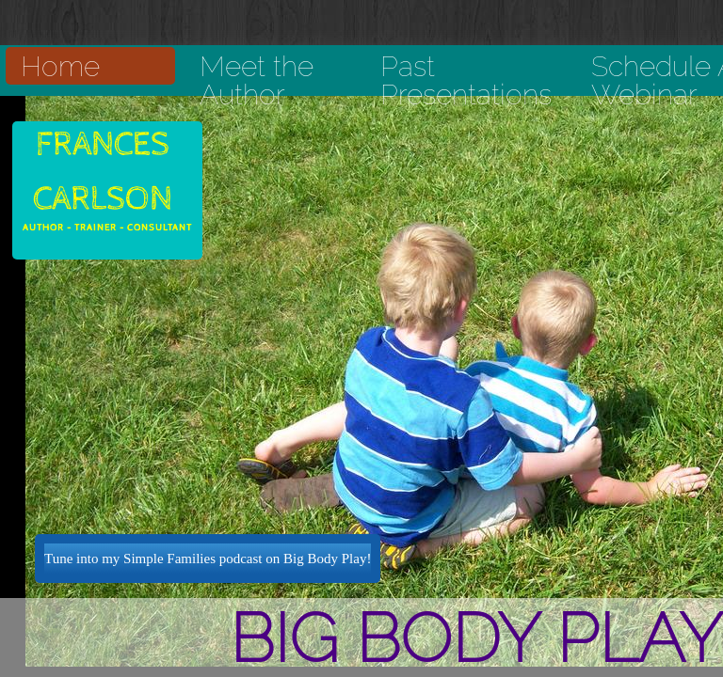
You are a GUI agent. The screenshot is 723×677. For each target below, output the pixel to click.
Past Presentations (466, 80)
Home (60, 66)
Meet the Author (256, 80)
